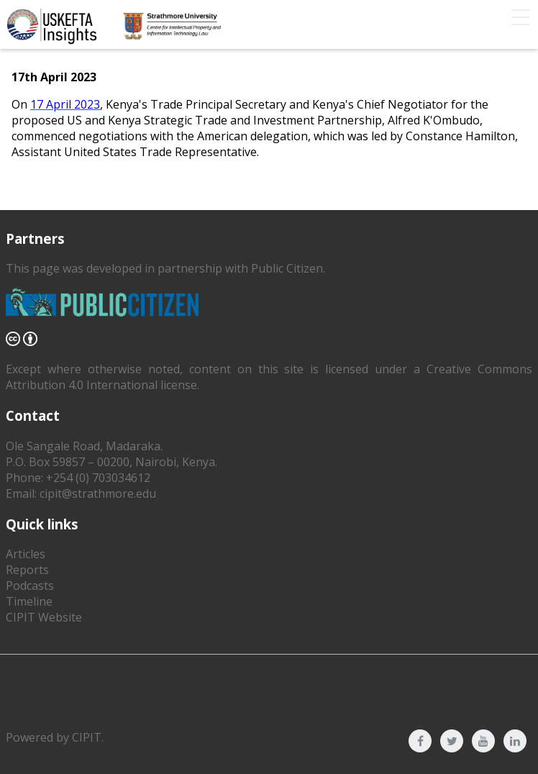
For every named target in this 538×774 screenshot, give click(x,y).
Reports (27, 570)
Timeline (29, 601)
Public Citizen (287, 268)
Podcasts (30, 585)
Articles (25, 554)
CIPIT (86, 737)
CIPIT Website (44, 617)
